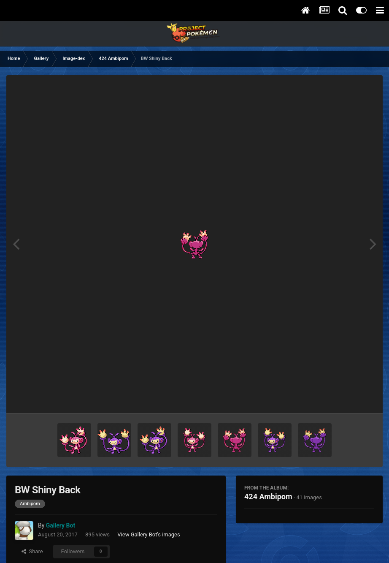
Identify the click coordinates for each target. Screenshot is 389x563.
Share (32, 551)
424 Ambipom (268, 496)
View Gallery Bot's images (148, 534)
